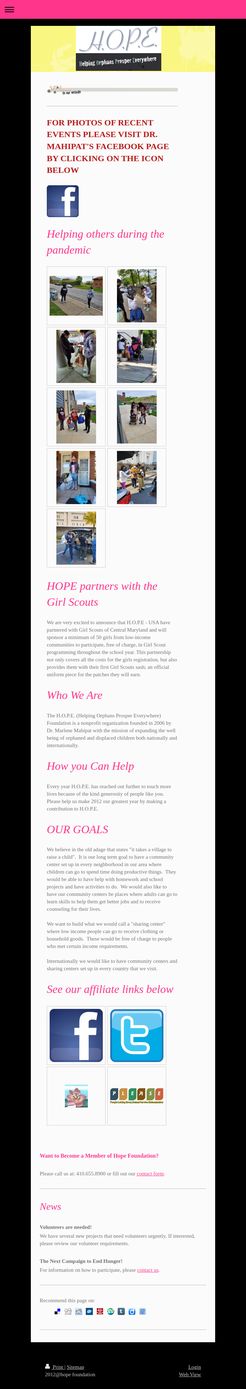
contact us (147, 1270)
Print (55, 1367)
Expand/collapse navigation (123, 9)
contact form (150, 1173)
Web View (190, 1374)
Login (194, 1367)
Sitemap (75, 1367)
